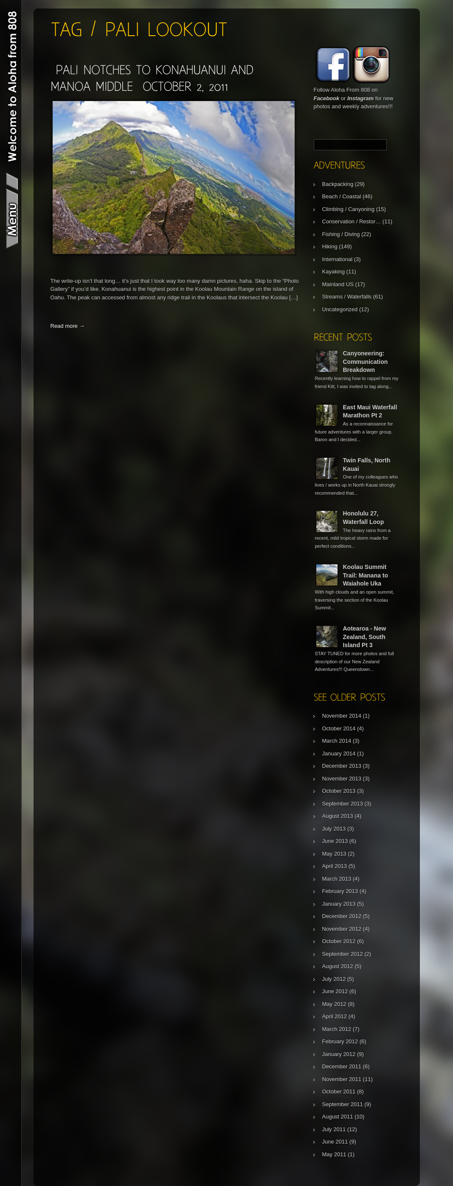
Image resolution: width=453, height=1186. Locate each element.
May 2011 (334, 1154)
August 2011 (337, 1116)
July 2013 (334, 828)
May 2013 (334, 854)
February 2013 (340, 891)
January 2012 (339, 1054)
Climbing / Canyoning (348, 209)
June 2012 (335, 991)
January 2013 (339, 904)
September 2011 (342, 1104)
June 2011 (335, 1141)
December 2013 (342, 766)
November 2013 (342, 778)
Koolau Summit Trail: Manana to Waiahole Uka (365, 575)
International (337, 259)
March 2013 (337, 879)
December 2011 (342, 1066)
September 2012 (342, 954)
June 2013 (335, 841)
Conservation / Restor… (351, 221)
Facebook (327, 98)
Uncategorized (340, 309)
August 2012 (337, 966)
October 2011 (339, 1091)
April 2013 (334, 866)
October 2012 (339, 941)
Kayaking (333, 271)
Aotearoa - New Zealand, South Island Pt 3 (364, 636)
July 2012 (334, 979)
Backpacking (338, 184)
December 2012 (342, 916)
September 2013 (342, 803)
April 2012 (334, 1016)
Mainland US (338, 284)
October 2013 (339, 791)
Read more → (68, 326)
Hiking (330, 246)
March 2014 (337, 741)
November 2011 (342, 1079)
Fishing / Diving (341, 234)
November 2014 (342, 716)
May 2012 (334, 1004)
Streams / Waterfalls (347, 296)
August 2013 (337, 816)
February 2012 (340, 1041)
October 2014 (339, 728)
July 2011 (334, 1129)
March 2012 (337, 1029)
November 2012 (342, 929)
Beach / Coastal (341, 196)
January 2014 (339, 753)
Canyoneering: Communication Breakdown (365, 361)
